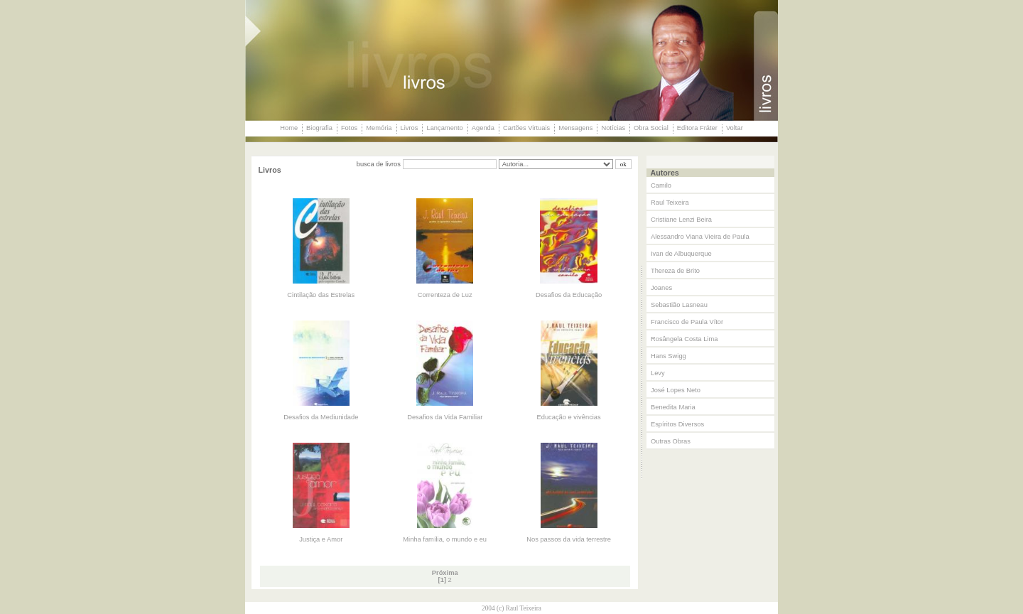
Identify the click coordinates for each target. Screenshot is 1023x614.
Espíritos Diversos (677, 424)
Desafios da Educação (569, 294)
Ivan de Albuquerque (681, 253)
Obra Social (651, 127)
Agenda (483, 127)
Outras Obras (671, 441)
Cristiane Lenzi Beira (681, 219)
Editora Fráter (697, 127)
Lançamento (444, 127)
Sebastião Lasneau (679, 304)
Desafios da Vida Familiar (444, 417)
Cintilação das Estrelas (320, 294)
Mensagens (575, 127)
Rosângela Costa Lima (684, 339)
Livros (409, 127)
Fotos (349, 127)
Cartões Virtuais (526, 127)
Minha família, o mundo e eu (445, 539)
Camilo (661, 185)
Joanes (661, 287)
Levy (658, 373)
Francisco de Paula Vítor (687, 321)
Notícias (613, 127)
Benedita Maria (673, 407)
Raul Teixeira (670, 202)
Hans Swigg (668, 356)
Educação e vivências (569, 417)
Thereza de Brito (675, 270)
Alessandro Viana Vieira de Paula (700, 236)
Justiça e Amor (320, 539)
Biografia (319, 127)
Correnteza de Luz (445, 294)
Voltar (734, 127)
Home (289, 127)
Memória (378, 127)
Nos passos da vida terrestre (568, 539)
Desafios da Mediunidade (320, 417)
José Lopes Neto (675, 390)
